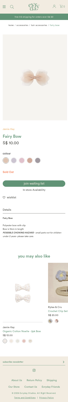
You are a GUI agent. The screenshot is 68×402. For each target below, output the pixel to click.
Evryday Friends (51, 387)
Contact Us (30, 387)
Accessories (22, 25)
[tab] (34, 210)
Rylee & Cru (55, 307)
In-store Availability (34, 190)
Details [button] (7, 210)
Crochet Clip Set (58, 311)
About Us (16, 380)
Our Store (14, 387)
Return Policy (34, 380)
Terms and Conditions (25, 398)
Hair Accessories (39, 25)
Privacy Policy (46, 398)
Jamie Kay (9, 129)
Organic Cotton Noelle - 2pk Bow (22, 331)
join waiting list (34, 183)
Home (11, 25)
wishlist (11, 197)
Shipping (52, 380)
